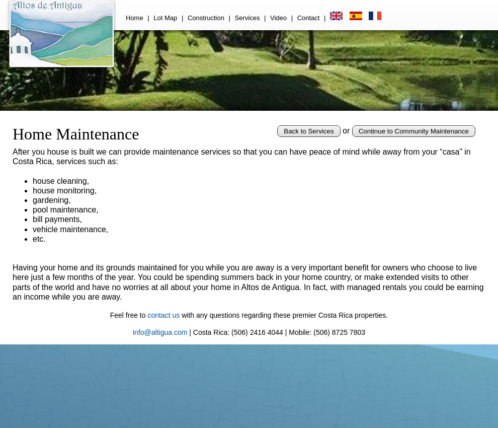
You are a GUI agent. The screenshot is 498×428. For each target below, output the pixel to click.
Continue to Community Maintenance (414, 131)
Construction (206, 18)
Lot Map (165, 18)
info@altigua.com (160, 332)
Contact (308, 18)
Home (134, 18)
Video (278, 18)
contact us (163, 315)
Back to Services (309, 131)
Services (247, 18)
